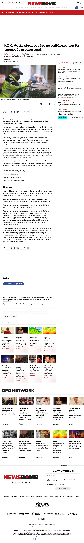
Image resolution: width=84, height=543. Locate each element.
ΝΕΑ (26, 312)
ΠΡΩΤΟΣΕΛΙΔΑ (65, 7)
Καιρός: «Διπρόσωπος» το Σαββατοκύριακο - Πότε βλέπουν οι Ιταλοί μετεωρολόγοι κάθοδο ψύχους (58, 446)
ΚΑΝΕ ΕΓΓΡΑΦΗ (63, 489)
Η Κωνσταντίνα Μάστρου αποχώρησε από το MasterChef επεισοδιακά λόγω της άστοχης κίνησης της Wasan (25, 413)
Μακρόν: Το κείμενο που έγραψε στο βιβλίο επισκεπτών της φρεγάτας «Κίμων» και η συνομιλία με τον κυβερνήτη (69, 80)
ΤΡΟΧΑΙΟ (14, 316)
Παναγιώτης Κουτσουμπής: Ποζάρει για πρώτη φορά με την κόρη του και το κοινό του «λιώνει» (42, 445)
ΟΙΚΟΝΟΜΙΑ (40, 7)
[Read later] (54, 104)
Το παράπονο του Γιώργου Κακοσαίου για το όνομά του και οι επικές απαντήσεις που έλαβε (75, 412)
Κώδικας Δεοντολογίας (36, 496)
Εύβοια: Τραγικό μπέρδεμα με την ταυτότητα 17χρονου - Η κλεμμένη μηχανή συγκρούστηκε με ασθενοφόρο (6, 370)
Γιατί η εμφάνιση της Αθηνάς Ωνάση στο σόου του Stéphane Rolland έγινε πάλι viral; (75, 445)
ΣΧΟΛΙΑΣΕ (43, 104)
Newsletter (15, 304)
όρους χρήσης (72, 479)
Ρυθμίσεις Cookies (48, 496)
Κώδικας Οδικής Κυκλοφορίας (14, 54)
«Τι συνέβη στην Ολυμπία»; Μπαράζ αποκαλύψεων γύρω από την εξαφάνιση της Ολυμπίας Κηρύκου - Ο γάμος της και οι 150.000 (21, 372)
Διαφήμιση (77, 496)
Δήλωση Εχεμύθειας (24, 496)
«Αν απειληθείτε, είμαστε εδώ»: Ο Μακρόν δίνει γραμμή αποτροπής (8, 411)
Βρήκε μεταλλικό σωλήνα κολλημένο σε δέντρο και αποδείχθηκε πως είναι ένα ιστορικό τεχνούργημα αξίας (68, 95)
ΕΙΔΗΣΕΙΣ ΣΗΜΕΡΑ (9, 312)
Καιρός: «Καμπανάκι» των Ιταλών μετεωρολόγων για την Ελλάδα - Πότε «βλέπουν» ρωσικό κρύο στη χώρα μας (49, 342)
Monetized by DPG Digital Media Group (47, 524)
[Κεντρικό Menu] (81, 7)
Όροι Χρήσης (14, 496)
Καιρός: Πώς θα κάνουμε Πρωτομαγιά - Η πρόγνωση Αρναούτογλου (34, 340)
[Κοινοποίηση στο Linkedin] (21, 111)
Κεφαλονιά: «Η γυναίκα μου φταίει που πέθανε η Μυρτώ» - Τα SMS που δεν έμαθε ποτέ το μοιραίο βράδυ (7, 341)
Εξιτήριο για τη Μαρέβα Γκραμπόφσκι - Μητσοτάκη (34, 12)
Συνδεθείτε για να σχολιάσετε (13, 283)
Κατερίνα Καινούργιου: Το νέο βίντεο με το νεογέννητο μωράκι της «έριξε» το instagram (42, 412)
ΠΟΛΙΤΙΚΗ (33, 7)
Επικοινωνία (70, 496)
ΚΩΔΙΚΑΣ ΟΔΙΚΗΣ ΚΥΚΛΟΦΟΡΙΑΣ (38, 312)
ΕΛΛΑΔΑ (27, 7)
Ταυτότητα (6, 496)
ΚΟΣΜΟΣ (51, 7)
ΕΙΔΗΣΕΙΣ (19, 312)
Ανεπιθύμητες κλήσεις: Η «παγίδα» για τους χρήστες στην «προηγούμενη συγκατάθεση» (69, 87)
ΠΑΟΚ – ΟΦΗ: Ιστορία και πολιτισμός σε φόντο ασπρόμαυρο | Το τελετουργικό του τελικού (69, 104)
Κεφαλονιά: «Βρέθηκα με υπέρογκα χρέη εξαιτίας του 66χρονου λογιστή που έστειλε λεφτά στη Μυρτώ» (21, 341)
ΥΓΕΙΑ (46, 7)
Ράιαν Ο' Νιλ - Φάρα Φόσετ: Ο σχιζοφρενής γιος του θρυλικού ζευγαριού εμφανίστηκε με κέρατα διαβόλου (48, 370)
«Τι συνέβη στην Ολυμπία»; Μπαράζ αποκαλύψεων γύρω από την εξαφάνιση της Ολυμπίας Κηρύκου (25, 445)
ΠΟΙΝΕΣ (6, 316)
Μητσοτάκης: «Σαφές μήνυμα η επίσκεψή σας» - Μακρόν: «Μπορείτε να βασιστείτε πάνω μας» (69, 71)
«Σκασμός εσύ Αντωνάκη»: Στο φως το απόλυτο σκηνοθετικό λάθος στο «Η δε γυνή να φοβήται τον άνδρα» (8, 446)
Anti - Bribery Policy (59, 496)
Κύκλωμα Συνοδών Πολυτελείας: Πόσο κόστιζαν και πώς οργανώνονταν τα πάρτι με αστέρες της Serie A (35, 369)
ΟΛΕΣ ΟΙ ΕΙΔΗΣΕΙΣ (19, 7)
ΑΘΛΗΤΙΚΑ (57, 7)
